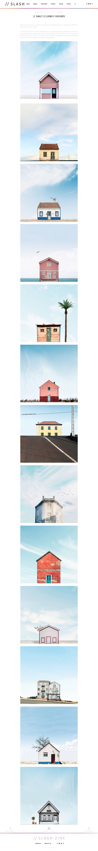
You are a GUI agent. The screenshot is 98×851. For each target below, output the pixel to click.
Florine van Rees (50, 12)
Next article (89, 831)
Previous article (10, 831)
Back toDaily (49, 831)
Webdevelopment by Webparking (49, 847)
